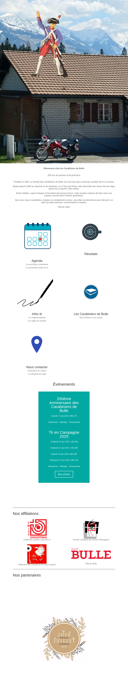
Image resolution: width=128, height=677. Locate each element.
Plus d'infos (64, 474)
